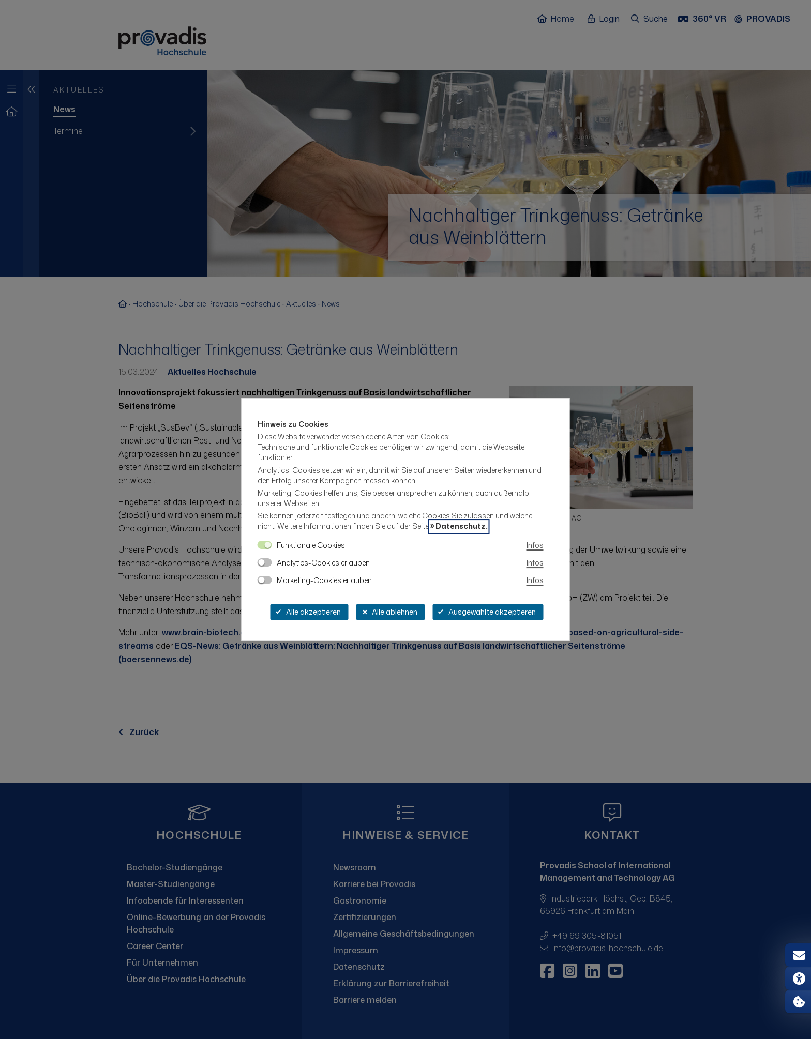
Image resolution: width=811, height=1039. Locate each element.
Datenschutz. (461, 526)
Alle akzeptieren (308, 611)
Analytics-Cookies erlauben (323, 562)
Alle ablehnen (389, 611)
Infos (535, 545)
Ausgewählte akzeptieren (487, 611)
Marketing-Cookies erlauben (324, 580)
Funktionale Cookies (311, 545)
